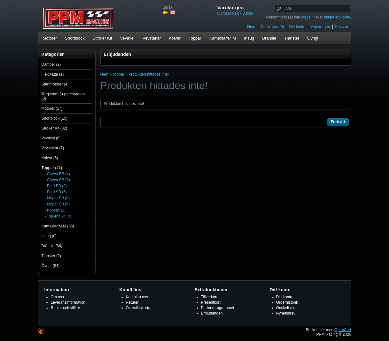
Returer (132, 302)
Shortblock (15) (54, 118)
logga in (308, 17)
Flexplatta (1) (53, 74)
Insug (249, 38)
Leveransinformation (68, 302)
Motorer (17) (52, 108)
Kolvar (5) (50, 158)
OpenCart (342, 330)
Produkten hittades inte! (148, 74)
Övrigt (312, 38)
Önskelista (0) (272, 27)
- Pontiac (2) (55, 210)
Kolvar (175, 38)
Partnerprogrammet (217, 308)
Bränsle (269, 38)
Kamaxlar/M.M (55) (58, 226)
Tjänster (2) (51, 256)
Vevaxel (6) (51, 138)
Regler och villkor (65, 308)
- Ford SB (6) (56, 192)
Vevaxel (127, 38)
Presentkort (211, 302)
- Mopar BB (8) (57, 198)
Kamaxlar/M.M (222, 38)
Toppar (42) (52, 168)
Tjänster (291, 38)
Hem (251, 27)
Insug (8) (49, 236)
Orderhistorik (287, 302)
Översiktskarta (138, 308)
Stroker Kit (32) (54, 128)
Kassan (341, 27)
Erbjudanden (212, 313)
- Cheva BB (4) (57, 174)
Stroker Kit (102, 38)
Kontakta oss (137, 297)
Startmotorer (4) (55, 84)
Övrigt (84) (51, 265)
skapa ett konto (337, 17)
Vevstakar (152, 38)
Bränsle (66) (52, 246)
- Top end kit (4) (58, 216)
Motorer (50, 38)
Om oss (57, 297)
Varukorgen (320, 27)
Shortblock (74, 38)
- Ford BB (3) (56, 186)
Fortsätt (338, 122)
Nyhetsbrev (286, 313)
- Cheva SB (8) (57, 180)
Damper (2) (51, 64)
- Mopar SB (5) (57, 204)
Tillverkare (210, 297)
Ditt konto (297, 27)
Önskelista (285, 308)
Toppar (195, 38)
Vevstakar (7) (53, 148)
